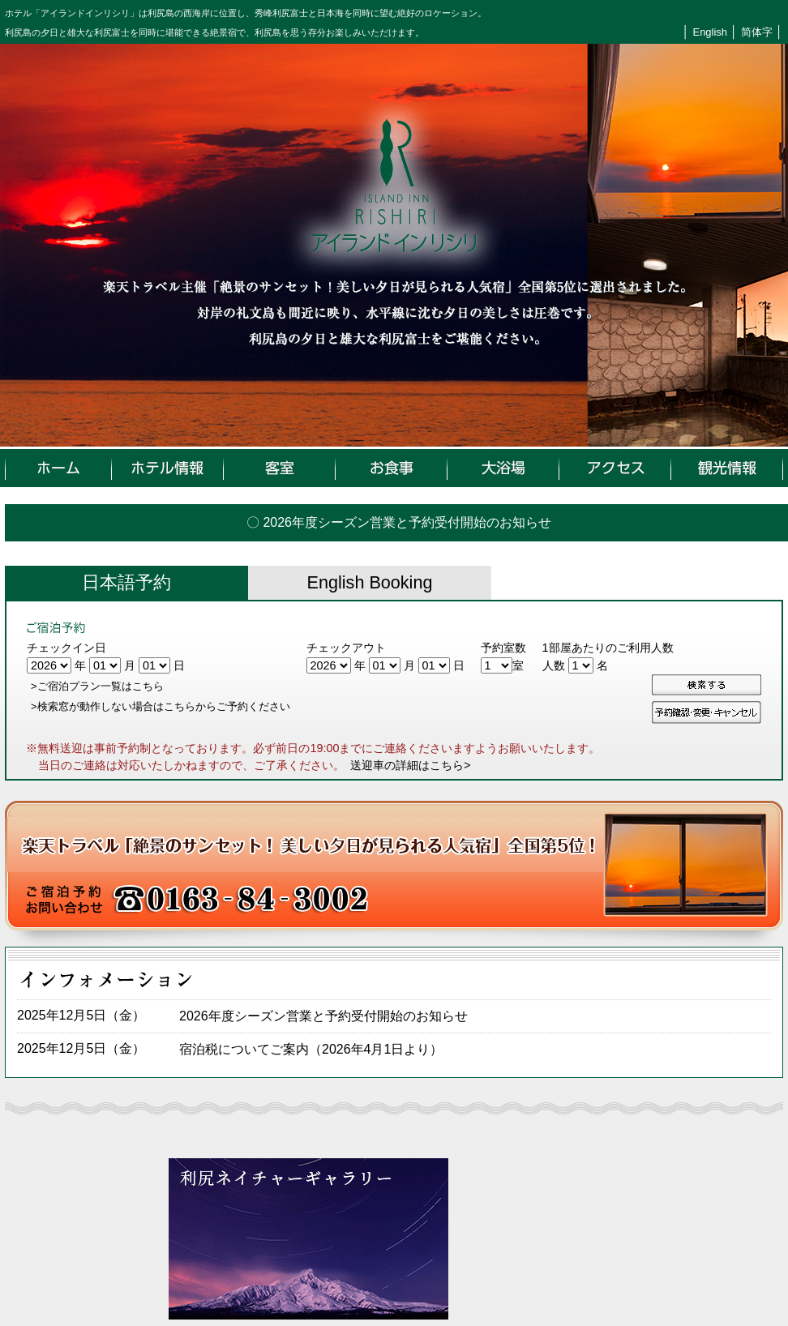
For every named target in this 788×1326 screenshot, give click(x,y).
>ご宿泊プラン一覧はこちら (97, 686)
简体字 (757, 32)
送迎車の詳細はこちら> (410, 765)
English (710, 32)
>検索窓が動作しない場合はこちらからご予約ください (160, 706)
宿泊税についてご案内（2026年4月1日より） (311, 1049)
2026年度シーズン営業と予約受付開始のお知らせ (323, 1016)
